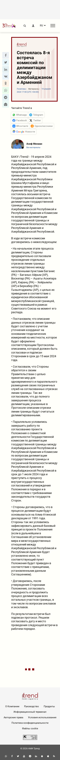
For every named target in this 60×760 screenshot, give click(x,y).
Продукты (49, 706)
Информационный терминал (30, 711)
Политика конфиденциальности (30, 722)
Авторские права (13, 717)
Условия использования (42, 717)
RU (41, 25)
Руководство (31, 706)
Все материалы (33, 147)
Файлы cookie (30, 728)
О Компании (12, 706)
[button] (5, 55)
